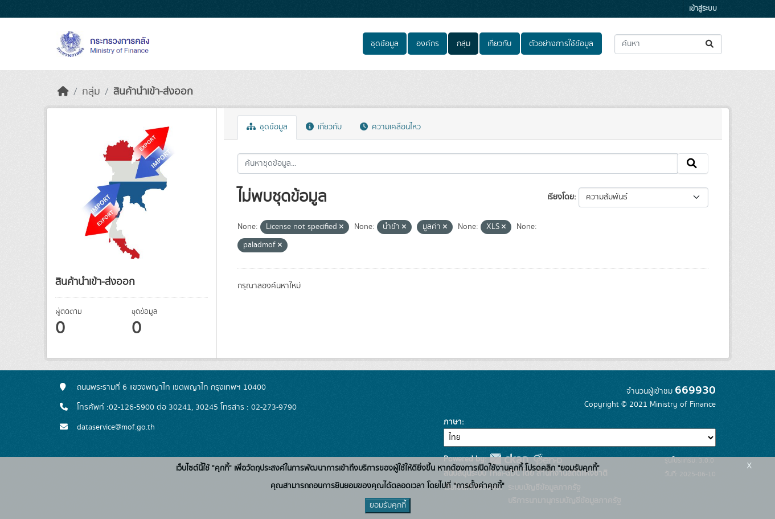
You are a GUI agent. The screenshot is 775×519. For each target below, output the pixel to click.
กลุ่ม (463, 44)
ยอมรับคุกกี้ (388, 505)
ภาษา (453, 422)
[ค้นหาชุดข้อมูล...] (668, 44)
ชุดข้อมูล (385, 44)
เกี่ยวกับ (499, 44)
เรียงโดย (560, 197)
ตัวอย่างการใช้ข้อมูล (561, 44)
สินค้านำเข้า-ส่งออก (153, 91)
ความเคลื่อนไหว (390, 127)
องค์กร (427, 44)
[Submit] (710, 44)
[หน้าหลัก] (63, 91)
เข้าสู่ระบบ (703, 8)
